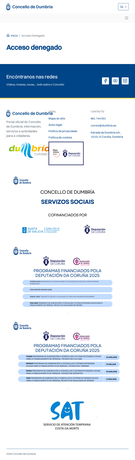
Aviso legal (55, 124)
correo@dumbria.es (103, 125)
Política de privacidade (63, 131)
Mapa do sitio (57, 118)
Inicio (14, 35)
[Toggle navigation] (126, 18)
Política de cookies (60, 137)
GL (122, 6)
